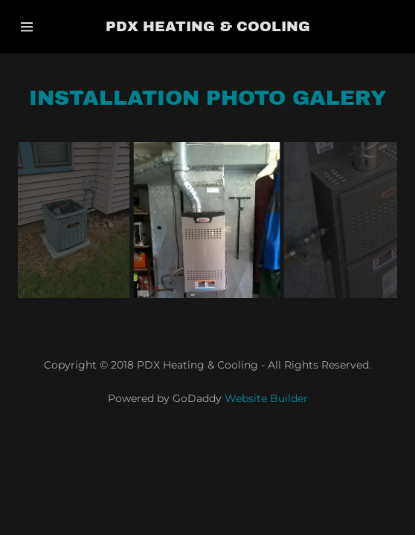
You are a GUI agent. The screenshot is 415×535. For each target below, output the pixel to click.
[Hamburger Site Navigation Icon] (43, 27)
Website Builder (266, 398)
